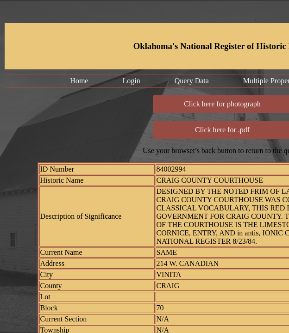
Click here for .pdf (222, 130)
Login (131, 81)
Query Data (192, 81)
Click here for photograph (222, 104)
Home (79, 81)
